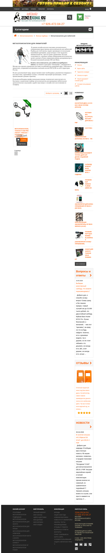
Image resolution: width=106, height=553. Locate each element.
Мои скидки (37, 523)
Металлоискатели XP (20, 543)
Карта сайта (80, 67)
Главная (16, 9)
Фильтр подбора (42, 36)
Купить (23, 140)
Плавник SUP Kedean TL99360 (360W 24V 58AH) (83, 183)
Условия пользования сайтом (83, 83)
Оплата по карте (81, 74)
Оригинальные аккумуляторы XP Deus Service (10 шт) (83, 223)
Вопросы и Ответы (61, 528)
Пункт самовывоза (61, 533)
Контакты (50, 9)
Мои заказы (37, 513)
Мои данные (38, 518)
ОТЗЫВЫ (82, 361)
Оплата (33, 9)
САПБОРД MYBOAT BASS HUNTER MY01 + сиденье (83, 168)
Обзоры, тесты (59, 520)
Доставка (25, 9)
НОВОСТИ (82, 421)
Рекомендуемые (60, 523)
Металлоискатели (26, 36)
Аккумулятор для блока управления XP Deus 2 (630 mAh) (84, 204)
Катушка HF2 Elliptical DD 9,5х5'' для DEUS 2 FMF (84, 116)
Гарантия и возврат (82, 70)
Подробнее (22, 144)
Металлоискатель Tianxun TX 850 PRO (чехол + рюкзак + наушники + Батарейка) (22, 133)
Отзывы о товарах (61, 525)
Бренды (57, 511)
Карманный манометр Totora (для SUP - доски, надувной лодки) (83, 154)
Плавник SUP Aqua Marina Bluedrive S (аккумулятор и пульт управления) (84, 236)
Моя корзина (38, 520)
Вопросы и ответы (83, 271)
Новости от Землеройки (63, 518)
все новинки (80, 262)
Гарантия (41, 9)
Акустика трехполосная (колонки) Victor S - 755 (83, 132)
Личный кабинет (39, 511)
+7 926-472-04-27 (83, 513)
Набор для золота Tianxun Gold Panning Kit (84, 253)
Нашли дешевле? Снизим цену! (81, 78)
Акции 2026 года (60, 513)
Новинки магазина (61, 516)
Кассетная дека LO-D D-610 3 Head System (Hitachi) (84, 103)
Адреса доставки (39, 516)
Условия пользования (62, 538)
